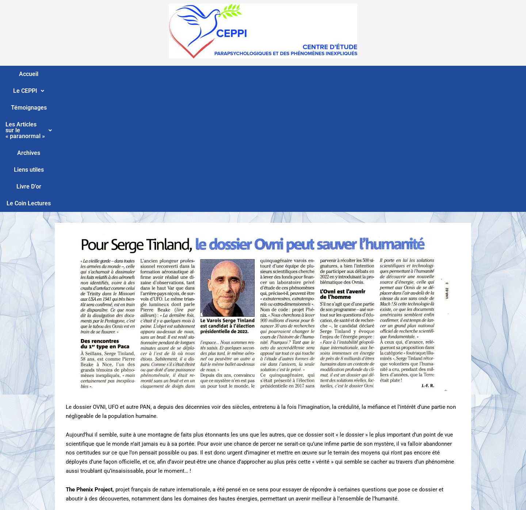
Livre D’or (385, 74)
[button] (119, 74)
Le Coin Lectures (431, 74)
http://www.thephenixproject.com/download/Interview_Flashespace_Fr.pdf (156, 406)
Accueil (82, 74)
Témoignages (163, 74)
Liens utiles (347, 74)
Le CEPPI (118, 74)
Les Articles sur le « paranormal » (239, 74)
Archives (309, 74)
